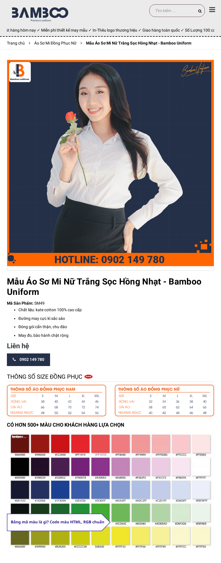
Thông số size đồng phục (45, 376)
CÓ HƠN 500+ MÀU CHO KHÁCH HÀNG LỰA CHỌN (65, 425)
